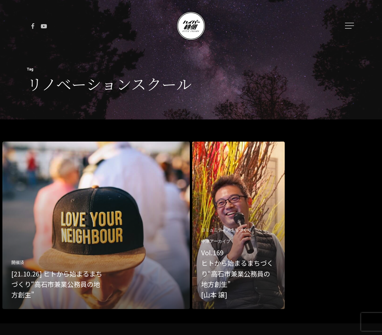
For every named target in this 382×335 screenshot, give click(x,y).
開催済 (17, 262)
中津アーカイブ (215, 241)
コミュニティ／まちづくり (226, 230)
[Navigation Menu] (350, 26)
